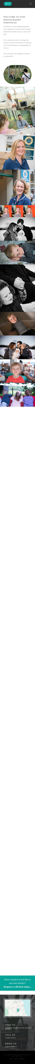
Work (16, 1058)
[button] (31, 4)
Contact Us (22, 1058)
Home (11, 1058)
